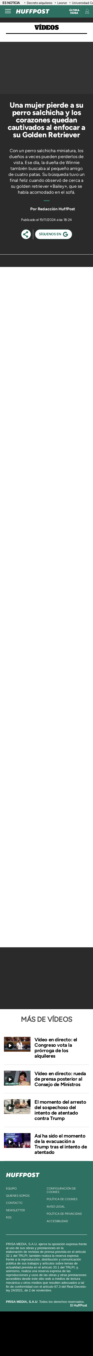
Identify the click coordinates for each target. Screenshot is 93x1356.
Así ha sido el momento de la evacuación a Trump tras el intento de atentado (60, 1144)
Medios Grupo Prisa (46, 1342)
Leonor (62, 3)
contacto (14, 1203)
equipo (11, 1188)
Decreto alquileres (39, 3)
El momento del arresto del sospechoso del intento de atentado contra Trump (60, 1110)
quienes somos (18, 1195)
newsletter (15, 1210)
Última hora (74, 11)
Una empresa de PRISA (46, 1330)
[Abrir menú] (8, 11)
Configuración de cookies (61, 1190)
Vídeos (46, 28)
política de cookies (62, 1199)
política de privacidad (64, 1213)
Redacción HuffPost (56, 209)
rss (8, 1217)
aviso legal (56, 1206)
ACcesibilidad (57, 1221)
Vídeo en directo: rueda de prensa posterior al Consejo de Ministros (60, 1079)
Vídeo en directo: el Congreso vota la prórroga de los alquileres (55, 1048)
